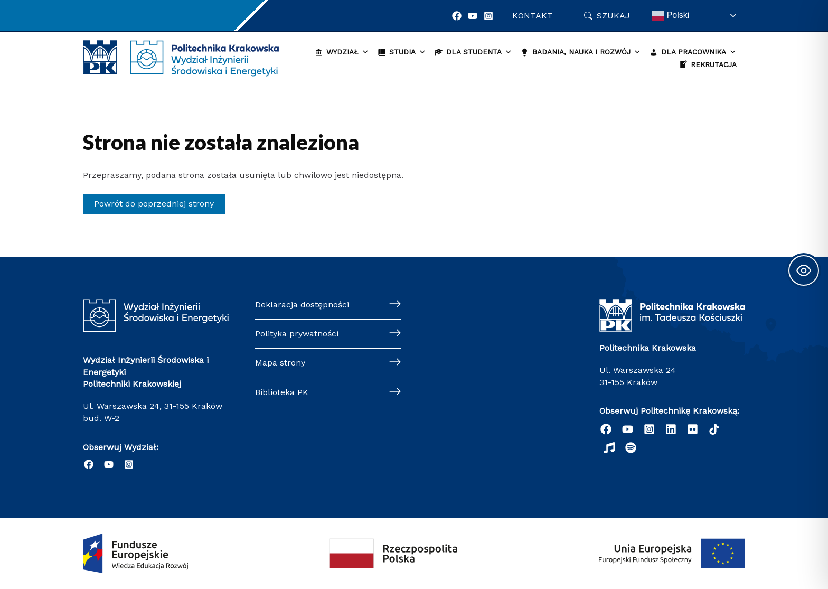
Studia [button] (407, 52)
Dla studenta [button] (479, 52)
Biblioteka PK (281, 392)
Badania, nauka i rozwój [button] (586, 52)
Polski (670, 16)
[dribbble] (609, 447)
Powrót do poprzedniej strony (154, 204)
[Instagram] (488, 16)
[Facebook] (457, 16)
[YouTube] (472, 16)
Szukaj (613, 16)
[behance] (714, 429)
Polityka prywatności (296, 334)
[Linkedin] (671, 429)
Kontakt (532, 16)
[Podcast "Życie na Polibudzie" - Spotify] (630, 447)
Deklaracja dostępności (302, 305)
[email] (692, 429)
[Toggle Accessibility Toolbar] (803, 270)
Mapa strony (280, 363)
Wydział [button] (347, 52)
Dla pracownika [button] (699, 52)
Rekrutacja (714, 64)
